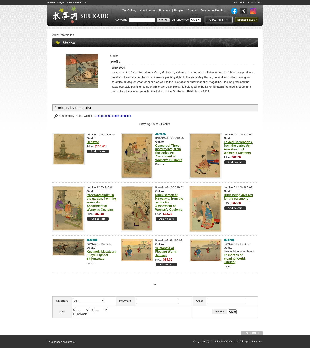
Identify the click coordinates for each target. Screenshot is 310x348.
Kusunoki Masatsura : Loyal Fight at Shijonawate (101, 255)
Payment (165, 10)
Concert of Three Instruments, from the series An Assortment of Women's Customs (168, 153)
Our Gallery (129, 10)
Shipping (179, 10)
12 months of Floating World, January (166, 251)
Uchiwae (93, 142)
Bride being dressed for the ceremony (238, 196)
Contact (192, 10)
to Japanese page (246, 19)
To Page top (252, 333)
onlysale (82, 313)
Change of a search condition (113, 115)
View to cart (218, 19)
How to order (148, 10)
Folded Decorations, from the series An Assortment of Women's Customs (238, 147)
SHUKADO (81, 14)
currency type (180, 19)
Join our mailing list (213, 10)
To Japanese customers (61, 341)
